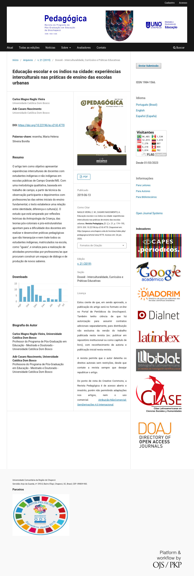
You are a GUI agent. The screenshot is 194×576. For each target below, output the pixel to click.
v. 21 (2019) (44, 60)
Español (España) (146, 116)
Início (15, 60)
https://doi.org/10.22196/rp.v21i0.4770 (41, 125)
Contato (101, 47)
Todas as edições (29, 47)
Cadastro (170, 2)
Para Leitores (143, 185)
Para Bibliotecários (146, 197)
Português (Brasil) (146, 104)
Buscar (179, 47)
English (140, 110)
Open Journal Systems (149, 213)
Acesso (183, 2)
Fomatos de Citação (91, 245)
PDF (85, 176)
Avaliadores (84, 47)
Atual (10, 47)
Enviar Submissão (149, 65)
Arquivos (28, 60)
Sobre (65, 47)
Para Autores (143, 191)
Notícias (50, 47)
